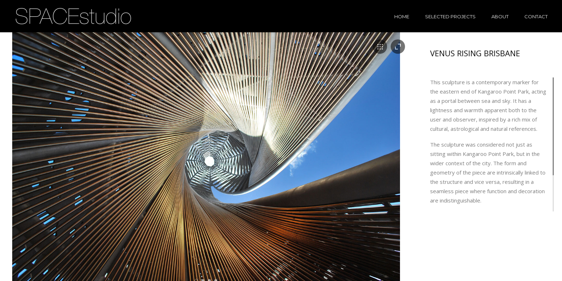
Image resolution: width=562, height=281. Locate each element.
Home (401, 16)
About (500, 16)
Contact (536, 16)
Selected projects (450, 16)
